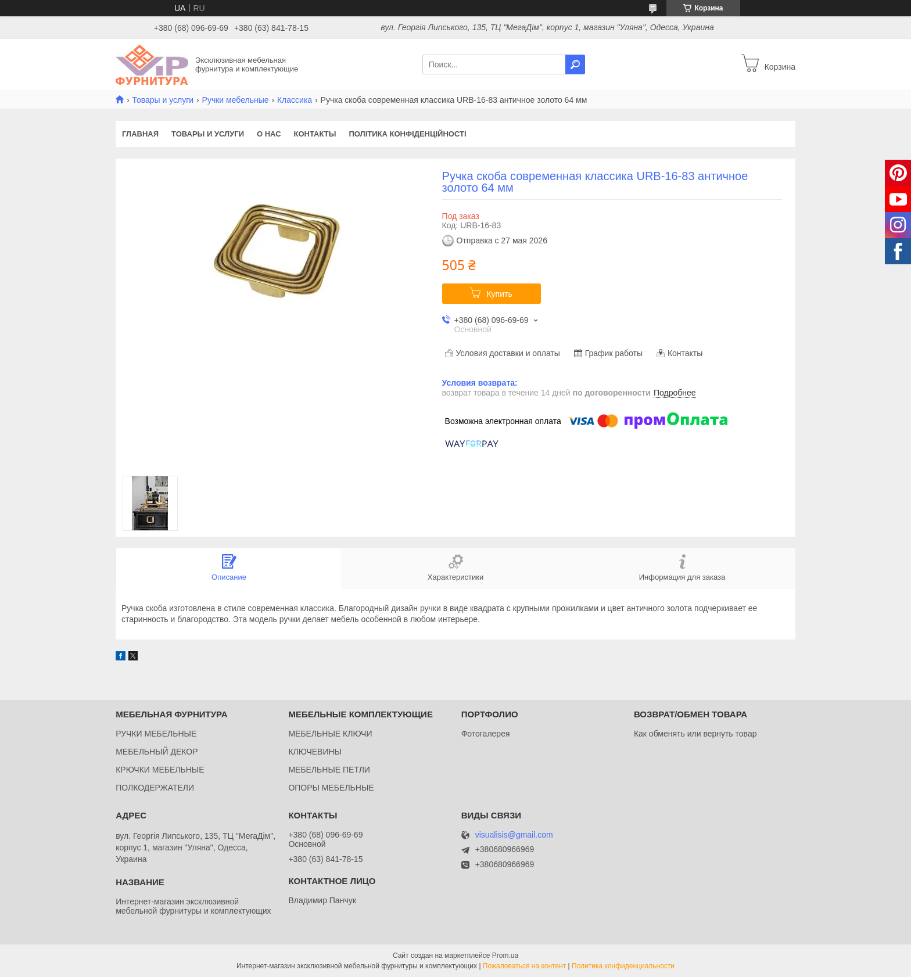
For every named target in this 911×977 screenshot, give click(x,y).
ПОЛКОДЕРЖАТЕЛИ (155, 787)
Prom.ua (505, 955)
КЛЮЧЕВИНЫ (315, 751)
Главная (140, 134)
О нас (269, 134)
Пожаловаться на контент (524, 966)
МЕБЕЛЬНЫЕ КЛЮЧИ (330, 733)
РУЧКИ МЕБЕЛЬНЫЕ (156, 733)
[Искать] (575, 64)
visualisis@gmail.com (514, 835)
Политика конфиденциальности (623, 966)
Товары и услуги (162, 100)
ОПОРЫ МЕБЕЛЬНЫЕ (331, 787)
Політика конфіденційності (407, 134)
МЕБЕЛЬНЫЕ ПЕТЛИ (329, 769)
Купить (499, 294)
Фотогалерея (485, 733)
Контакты (315, 134)
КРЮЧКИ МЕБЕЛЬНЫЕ (160, 769)
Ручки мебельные (235, 100)
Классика (294, 100)
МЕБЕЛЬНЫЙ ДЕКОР (157, 751)
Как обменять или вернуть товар (695, 733)
